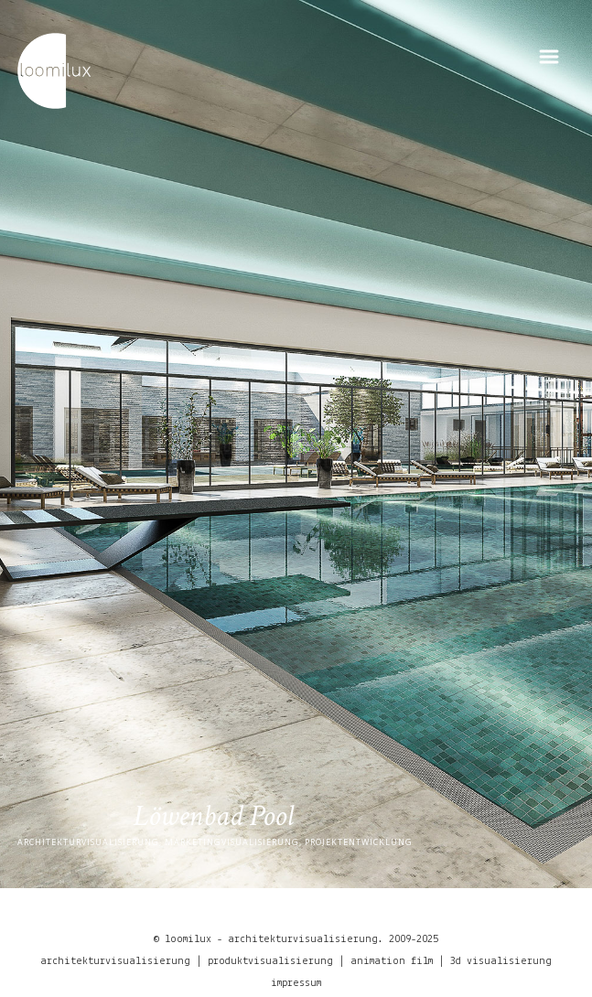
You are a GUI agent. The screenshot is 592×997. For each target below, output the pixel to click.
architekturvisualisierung (115, 960)
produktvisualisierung (270, 960)
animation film (391, 960)
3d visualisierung (501, 960)
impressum (296, 982)
